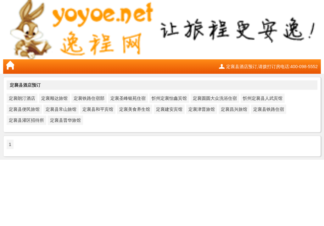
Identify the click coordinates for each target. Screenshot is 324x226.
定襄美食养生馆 (134, 109)
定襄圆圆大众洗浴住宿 (215, 98)
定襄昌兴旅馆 (234, 109)
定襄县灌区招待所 (26, 120)
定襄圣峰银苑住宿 (128, 98)
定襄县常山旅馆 (61, 109)
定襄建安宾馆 (169, 109)
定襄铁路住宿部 (89, 98)
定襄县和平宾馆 (97, 109)
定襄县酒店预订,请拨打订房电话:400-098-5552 (272, 66)
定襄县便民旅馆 (24, 109)
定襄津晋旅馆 (201, 109)
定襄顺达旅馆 (54, 98)
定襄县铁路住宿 (268, 109)
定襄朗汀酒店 (22, 98)
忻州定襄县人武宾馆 (262, 98)
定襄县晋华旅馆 (65, 120)
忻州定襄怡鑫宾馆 (169, 98)
